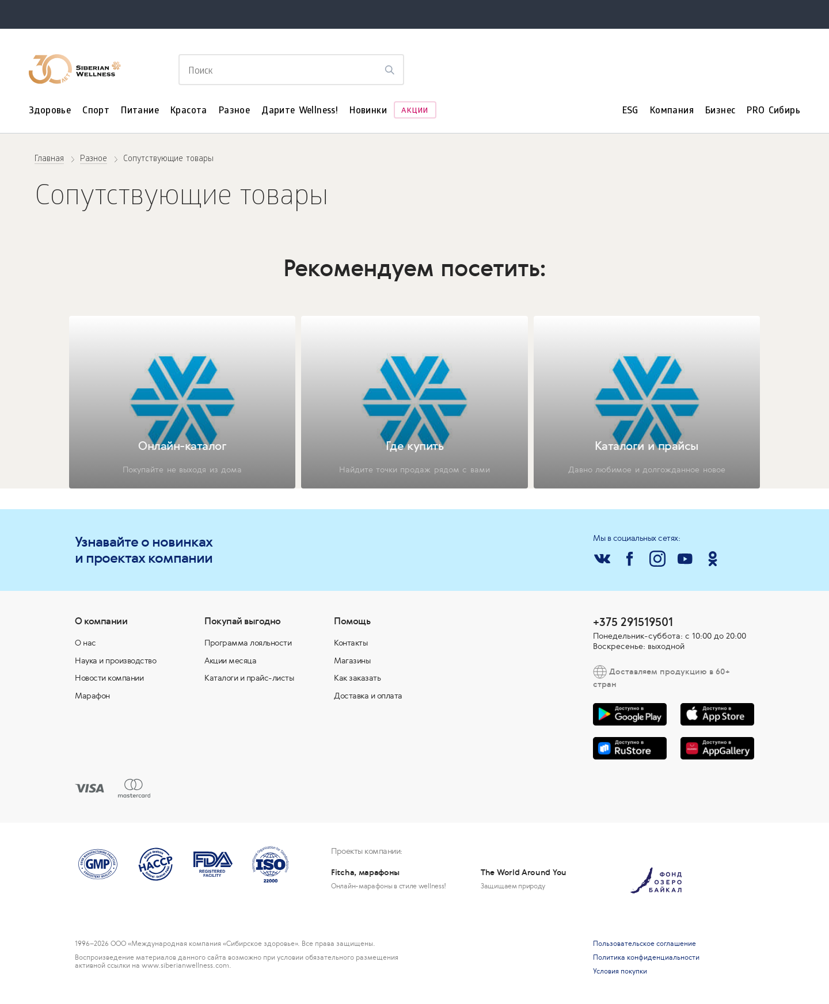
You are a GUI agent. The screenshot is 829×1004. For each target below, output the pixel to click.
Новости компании (109, 678)
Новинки (368, 111)
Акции (414, 111)
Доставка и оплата (368, 695)
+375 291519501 (633, 621)
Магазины (352, 660)
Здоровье (50, 111)
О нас (85, 642)
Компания (672, 111)
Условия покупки (620, 971)
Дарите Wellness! (299, 111)
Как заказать (357, 678)
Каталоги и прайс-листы (249, 678)
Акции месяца (230, 660)
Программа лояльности (247, 642)
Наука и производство (115, 660)
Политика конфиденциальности (646, 957)
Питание (140, 111)
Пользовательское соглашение (644, 944)
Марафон (92, 695)
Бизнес (720, 111)
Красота (188, 111)
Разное (234, 111)
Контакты (350, 642)
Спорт (95, 111)
